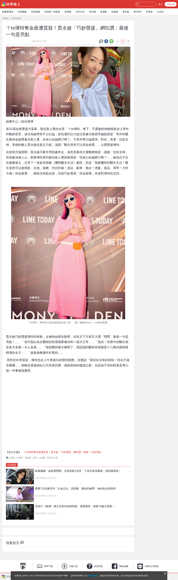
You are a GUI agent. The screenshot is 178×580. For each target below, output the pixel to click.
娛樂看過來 (7, 11)
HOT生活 (80, 11)
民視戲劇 (22, 11)
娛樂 (12, 457)
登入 (160, 4)
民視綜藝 (35, 11)
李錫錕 (28, 457)
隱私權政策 (92, 575)
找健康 (114, 11)
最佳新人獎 (52, 457)
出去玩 (160, 11)
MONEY (138, 11)
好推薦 (68, 11)
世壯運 (92, 11)
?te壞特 (19, 457)
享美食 (149, 11)
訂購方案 (171, 4)
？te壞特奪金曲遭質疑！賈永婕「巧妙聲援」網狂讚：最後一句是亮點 (62, 452)
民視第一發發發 (52, 11)
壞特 (35, 457)
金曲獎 (42, 457)
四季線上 (6, 18)
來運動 (103, 11)
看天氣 (126, 11)
